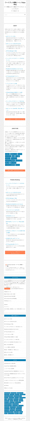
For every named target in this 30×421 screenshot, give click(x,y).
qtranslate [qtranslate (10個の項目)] (16, 400)
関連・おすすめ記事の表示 (8, 344)
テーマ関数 (17, 156)
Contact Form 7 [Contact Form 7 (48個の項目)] (22, 397)
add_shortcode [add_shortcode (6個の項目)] (22, 394)
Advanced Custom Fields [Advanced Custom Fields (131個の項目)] (9, 396)
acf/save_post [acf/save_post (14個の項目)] (13, 392)
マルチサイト (8, 158)
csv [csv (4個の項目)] (6, 399)
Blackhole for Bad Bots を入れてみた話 (14, 68)
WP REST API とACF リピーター (13, 238)
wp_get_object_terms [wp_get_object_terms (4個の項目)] (8, 405)
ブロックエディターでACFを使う (13, 210)
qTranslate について (10, 215)
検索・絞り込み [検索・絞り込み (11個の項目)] (11, 413)
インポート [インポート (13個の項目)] (21, 405)
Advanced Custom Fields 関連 (9, 296)
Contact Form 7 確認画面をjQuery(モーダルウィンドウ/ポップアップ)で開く (14, 374)
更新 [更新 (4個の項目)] (6, 413)
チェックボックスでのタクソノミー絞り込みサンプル (13, 326)
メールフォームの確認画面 (10, 164)
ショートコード (8, 156)
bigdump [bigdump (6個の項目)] (6, 397)
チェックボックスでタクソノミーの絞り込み (15, 101)
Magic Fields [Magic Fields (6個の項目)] (7, 400)
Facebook (6, 304)
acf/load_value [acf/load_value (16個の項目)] (7, 392)
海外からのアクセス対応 (8, 352)
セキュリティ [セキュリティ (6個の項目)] (19, 407)
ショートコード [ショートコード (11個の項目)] (13, 407)
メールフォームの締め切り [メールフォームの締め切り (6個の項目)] (9, 411)
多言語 (13, 156)
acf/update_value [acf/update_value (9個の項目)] (20, 392)
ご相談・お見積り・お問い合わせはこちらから (15, 170)
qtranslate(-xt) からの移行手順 (9, 363)
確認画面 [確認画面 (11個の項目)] (16, 413)
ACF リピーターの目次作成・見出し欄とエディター (13, 341)
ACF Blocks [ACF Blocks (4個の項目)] (7, 394)
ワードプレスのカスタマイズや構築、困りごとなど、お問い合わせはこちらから (15, 252)
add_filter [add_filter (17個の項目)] (17, 394)
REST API (17, 164)
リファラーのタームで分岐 (11, 83)
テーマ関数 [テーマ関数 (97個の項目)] (13, 408)
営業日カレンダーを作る (8, 387)
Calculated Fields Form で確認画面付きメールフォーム (14, 371)
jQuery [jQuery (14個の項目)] (20, 399)
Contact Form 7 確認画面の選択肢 (10, 365)
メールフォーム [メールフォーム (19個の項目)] (18, 410)
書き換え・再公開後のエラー (9, 354)
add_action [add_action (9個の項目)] (12, 394)
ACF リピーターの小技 (10, 36)
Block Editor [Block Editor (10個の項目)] (11, 397)
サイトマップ (6, 306)
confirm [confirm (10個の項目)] (16, 397)
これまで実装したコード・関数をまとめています (15, 119)
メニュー (15, 14)
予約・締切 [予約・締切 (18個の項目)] (16, 411)
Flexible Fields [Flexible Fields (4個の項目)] (10, 399)
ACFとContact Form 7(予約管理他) (10, 298)
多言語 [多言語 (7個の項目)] (21, 411)
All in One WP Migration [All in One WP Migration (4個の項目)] (17, 396)
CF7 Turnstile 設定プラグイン (12, 76)
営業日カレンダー (14, 154)
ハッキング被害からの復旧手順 (9, 347)
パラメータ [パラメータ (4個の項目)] (7, 410)
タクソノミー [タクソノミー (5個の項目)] (7, 408)
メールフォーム (14, 158)
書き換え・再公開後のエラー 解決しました (11, 349)
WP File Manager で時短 (11, 51)
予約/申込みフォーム (7, 300)
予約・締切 (7, 162)
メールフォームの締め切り (10, 160)
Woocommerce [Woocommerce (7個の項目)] (17, 402)
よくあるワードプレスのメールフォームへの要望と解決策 (14, 380)
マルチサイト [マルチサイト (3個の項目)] (12, 410)
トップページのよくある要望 (9, 368)
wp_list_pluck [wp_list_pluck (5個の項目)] (15, 405)
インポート (7, 154)
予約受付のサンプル (7, 291)
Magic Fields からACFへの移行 (9, 293)
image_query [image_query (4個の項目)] (16, 399)
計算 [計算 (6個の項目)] (21, 413)
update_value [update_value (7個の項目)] (12, 402)
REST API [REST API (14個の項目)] (7, 402)
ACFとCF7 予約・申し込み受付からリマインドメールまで (14, 377)
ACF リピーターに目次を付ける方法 (13, 43)
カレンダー (20, 154)
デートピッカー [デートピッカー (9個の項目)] (18, 408)
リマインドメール (19, 160)
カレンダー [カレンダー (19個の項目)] (7, 407)
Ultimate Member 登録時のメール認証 (14, 92)
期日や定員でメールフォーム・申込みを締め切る (12, 382)
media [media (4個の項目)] (11, 400)
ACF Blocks (6, 385)
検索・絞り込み (13, 162)
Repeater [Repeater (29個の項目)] (21, 400)
